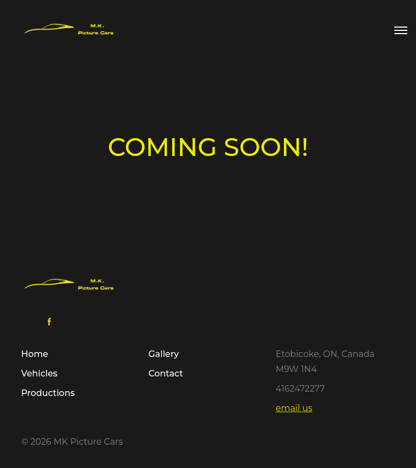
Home (34, 354)
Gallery (163, 354)
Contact (165, 373)
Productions (48, 393)
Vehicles (39, 373)
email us (294, 408)
